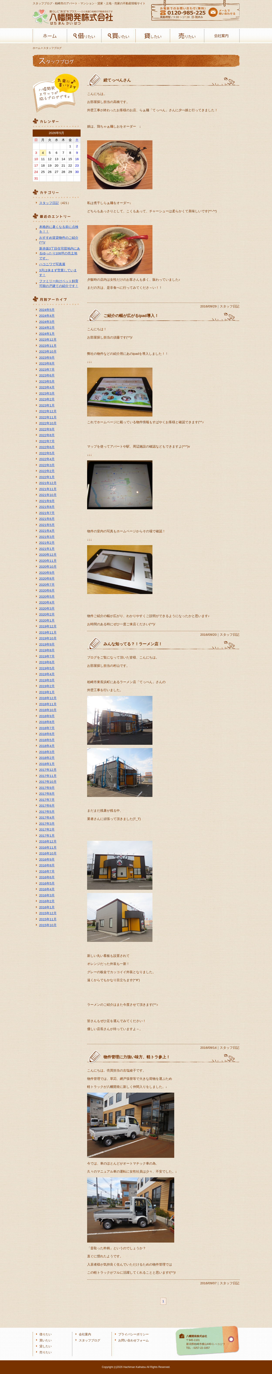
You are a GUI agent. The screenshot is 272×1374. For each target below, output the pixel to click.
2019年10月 (48, 638)
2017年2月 (47, 829)
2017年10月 (48, 781)
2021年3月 (47, 537)
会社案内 (221, 35)
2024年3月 (47, 322)
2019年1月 (47, 692)
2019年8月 (47, 650)
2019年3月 (47, 680)
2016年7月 (47, 871)
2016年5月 (47, 883)
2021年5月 (47, 525)
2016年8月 (47, 865)
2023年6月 (47, 375)
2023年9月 (47, 357)
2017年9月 (47, 788)
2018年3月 (47, 752)
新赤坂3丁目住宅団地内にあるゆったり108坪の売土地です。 (59, 253)
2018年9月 (47, 716)
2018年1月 (47, 764)
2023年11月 (48, 345)
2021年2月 (47, 542)
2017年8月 (47, 793)
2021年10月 (48, 495)
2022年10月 (48, 423)
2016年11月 (48, 847)
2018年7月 (47, 728)
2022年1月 (47, 477)
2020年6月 (47, 590)
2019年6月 (47, 662)
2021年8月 (47, 507)
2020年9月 (47, 572)
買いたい (118, 35)
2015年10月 (48, 925)
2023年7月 (47, 369)
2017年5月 (47, 811)
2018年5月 (47, 740)
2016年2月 (47, 901)
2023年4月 (47, 387)
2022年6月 (47, 447)
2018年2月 (47, 758)
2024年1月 (47, 333)
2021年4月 (47, 531)
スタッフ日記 (49, 203)
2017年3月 (47, 823)
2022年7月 (47, 441)
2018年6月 (47, 734)
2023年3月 (47, 393)
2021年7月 (47, 513)
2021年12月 (48, 483)
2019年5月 (47, 668)
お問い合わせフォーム (133, 1340)
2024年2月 (47, 327)
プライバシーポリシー (133, 1334)
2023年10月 (48, 351)
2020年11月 (48, 561)
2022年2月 (47, 471)
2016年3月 (47, 895)
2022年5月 (47, 453)
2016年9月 (47, 859)
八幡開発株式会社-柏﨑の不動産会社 (73, 17)
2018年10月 (48, 710)
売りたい (187, 35)
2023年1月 (47, 405)
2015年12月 (48, 913)
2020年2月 (47, 614)
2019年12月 (48, 626)
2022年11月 (48, 417)
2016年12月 (48, 841)
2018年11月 (48, 704)
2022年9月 (47, 429)
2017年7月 (47, 800)
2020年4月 (47, 602)
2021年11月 (48, 489)
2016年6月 (47, 877)
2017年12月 (48, 770)
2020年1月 (47, 620)
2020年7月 (47, 584)
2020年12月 (48, 554)
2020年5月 (47, 596)
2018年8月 (47, 722)
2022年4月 (47, 459)
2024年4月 (47, 315)
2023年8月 (47, 363)
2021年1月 (47, 549)
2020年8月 (47, 578)
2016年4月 (47, 889)
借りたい (84, 35)
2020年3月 (47, 608)
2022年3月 (47, 465)
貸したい (153, 35)
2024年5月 (47, 310)
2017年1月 (47, 835)
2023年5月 (47, 381)
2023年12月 (48, 339)
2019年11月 (48, 632)
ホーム (50, 35)
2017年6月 (47, 805)
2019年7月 (47, 656)
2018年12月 (48, 698)
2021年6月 (47, 519)
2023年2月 (47, 399)
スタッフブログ (89, 1340)
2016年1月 (47, 907)
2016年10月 (48, 853)
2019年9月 (47, 644)
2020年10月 (48, 566)
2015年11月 (48, 919)
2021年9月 (47, 501)
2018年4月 (47, 746)
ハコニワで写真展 (52, 264)
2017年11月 (48, 776)
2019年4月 (47, 674)
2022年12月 (48, 411)
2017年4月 (47, 817)
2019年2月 (47, 686)
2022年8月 (47, 435)
